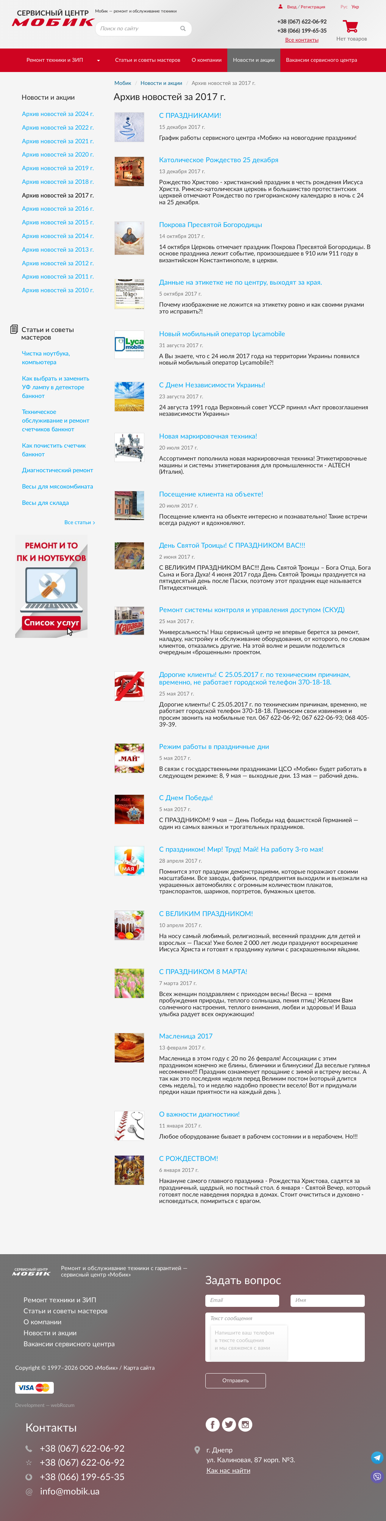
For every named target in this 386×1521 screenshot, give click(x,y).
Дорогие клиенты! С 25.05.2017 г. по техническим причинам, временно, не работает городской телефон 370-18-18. (254, 678)
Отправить (235, 1380)
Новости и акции (254, 60)
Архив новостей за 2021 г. (58, 141)
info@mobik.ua (62, 1491)
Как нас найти (228, 1471)
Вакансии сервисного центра (321, 60)
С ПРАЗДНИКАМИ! (190, 115)
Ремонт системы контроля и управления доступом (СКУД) (252, 610)
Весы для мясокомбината (57, 487)
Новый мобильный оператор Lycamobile (222, 334)
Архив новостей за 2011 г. (58, 277)
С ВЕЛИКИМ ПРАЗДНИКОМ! (206, 914)
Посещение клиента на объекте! (211, 494)
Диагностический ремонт (57, 470)
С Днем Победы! (186, 798)
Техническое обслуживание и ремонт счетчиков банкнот (55, 420)
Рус (344, 7)
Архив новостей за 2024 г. (58, 114)
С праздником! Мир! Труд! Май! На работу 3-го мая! (241, 849)
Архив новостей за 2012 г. (58, 263)
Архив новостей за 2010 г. (58, 290)
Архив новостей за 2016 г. (58, 209)
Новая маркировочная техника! (208, 436)
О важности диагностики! (199, 1114)
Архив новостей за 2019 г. (58, 168)
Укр (355, 7)
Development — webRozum (45, 1405)
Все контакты (302, 40)
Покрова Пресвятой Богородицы (210, 225)
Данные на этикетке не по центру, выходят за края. (240, 282)
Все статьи (79, 522)
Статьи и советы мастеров (147, 60)
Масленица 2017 (186, 1036)
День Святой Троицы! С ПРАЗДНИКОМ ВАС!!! (232, 545)
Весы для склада (45, 503)
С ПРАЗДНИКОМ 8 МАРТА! (203, 972)
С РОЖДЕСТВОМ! (188, 1158)
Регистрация (313, 7)
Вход (287, 7)
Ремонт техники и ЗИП (55, 60)
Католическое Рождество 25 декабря (218, 160)
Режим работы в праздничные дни (214, 746)
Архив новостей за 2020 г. (58, 155)
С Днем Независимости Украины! (212, 385)
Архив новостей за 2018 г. (58, 182)
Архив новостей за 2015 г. (58, 222)
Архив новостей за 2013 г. (58, 250)
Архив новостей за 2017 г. (58, 196)
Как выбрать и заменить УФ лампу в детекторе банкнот (55, 387)
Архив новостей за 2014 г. (58, 236)
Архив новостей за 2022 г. (58, 128)
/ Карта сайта (136, 1368)
